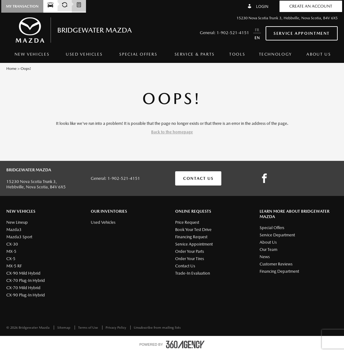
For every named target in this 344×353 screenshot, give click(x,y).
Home (11, 68)
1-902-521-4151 (233, 32)
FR (257, 29)
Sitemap (64, 328)
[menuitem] (32, 56)
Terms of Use (88, 328)
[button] (22, 6)
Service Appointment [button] (301, 33)
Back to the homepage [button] (172, 132)
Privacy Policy (116, 328)
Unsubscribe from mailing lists (157, 328)
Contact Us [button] (198, 178)
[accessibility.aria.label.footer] (185, 344)
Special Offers (138, 54)
